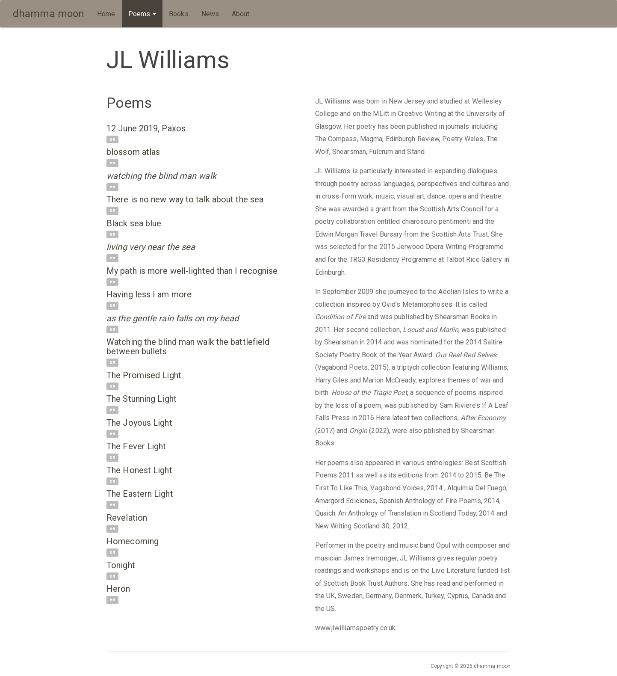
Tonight (120, 565)
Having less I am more (149, 294)
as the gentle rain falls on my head (172, 318)
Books (179, 14)
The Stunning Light (141, 399)
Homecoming (132, 541)
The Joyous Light (139, 423)
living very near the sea (150, 247)
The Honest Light (139, 470)
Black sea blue (133, 223)
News (210, 14)
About (241, 14)
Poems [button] (142, 14)
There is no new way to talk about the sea (184, 199)
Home (106, 14)
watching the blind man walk (161, 176)
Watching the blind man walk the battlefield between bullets (187, 346)
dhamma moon (48, 14)
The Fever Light (136, 446)
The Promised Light (143, 375)
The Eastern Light (139, 494)
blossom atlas (133, 152)
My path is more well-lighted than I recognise (192, 271)
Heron (118, 589)
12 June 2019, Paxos (146, 128)
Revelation (126, 518)
